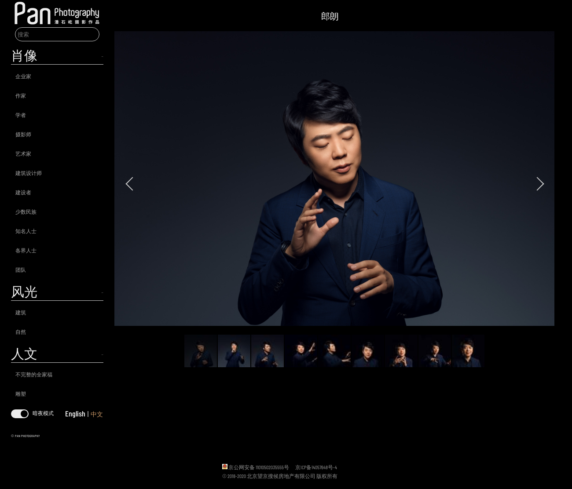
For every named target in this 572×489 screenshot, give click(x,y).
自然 (20, 331)
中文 (97, 414)
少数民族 (26, 211)
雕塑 (20, 393)
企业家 (23, 76)
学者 (20, 115)
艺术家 (23, 153)
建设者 (23, 192)
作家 (20, 95)
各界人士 (26, 250)
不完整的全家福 (33, 374)
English (75, 413)
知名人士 (26, 231)
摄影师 (23, 134)
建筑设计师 (28, 173)
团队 (20, 269)
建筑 (20, 312)
